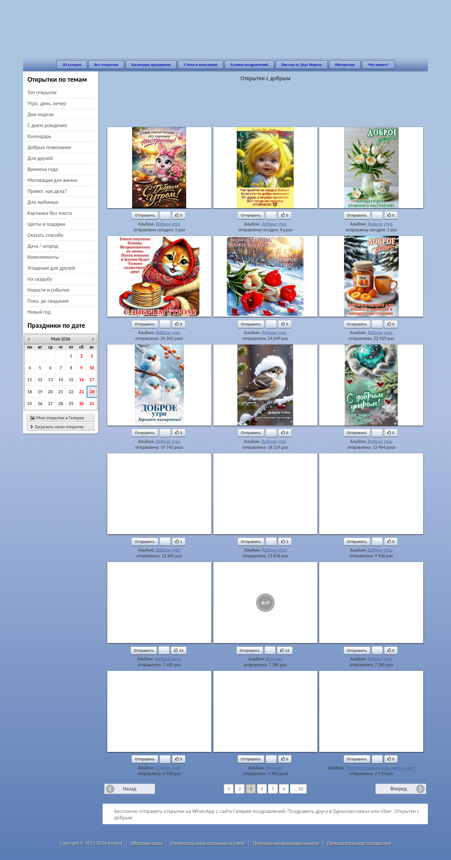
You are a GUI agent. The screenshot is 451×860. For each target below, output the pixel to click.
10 (91, 368)
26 (40, 403)
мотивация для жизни (52, 180)
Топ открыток (42, 92)
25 (29, 403)
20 (50, 391)
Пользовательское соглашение (359, 843)
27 (50, 403)
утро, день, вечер (46, 103)
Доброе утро (168, 224)
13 (50, 379)
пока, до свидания (48, 301)
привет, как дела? (47, 191)
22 (71, 391)
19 (40, 391)
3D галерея (71, 64)
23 (81, 391)
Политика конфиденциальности (286, 843)
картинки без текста (49, 213)
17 (91, 379)
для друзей (40, 158)
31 (91, 403)
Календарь (39, 136)
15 (71, 379)
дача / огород (42, 246)
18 (29, 391)
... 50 (298, 789)
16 (81, 379)
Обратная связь (147, 843)
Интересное (345, 64)
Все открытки (106, 64)
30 (81, 403)
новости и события (48, 290)
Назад (129, 788)
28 (60, 403)
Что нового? (378, 64)
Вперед (399, 788)
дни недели (40, 114)
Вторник (274, 659)
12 (40, 379)
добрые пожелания (49, 147)
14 (60, 379)
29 (71, 403)
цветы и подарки (46, 224)
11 (29, 379)
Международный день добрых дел (380, 767)
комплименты (43, 257)
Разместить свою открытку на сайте (208, 843)
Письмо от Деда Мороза (301, 64)
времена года (42, 169)
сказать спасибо (45, 235)
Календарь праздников (151, 64)
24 (92, 391)
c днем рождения (47, 125)
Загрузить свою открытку (57, 426)
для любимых (42, 202)
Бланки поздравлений (249, 64)
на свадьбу (39, 279)
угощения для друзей (51, 268)
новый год (39, 312)
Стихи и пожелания (200, 64)
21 (60, 391)
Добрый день (168, 659)
